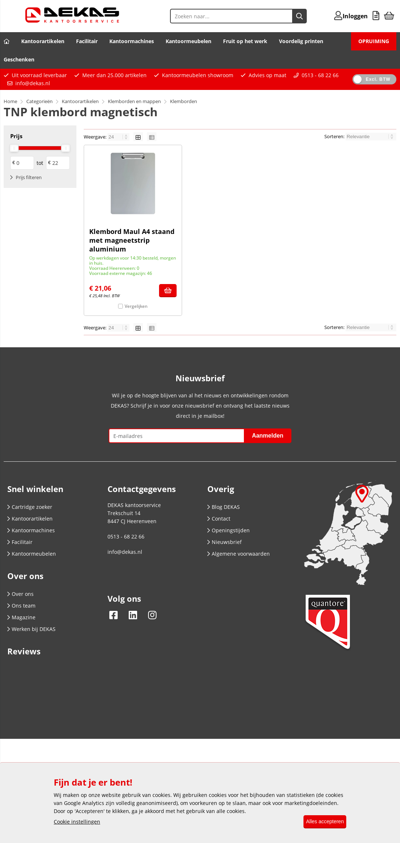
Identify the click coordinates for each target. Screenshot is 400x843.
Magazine (21, 617)
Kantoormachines (131, 41)
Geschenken (19, 59)
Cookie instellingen (77, 822)
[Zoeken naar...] (280, 16)
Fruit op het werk (245, 41)
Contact (218, 518)
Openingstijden (228, 530)
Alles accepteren (321, 822)
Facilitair (87, 41)
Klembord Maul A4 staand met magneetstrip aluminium (131, 240)
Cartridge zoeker (29, 506)
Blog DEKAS (223, 506)
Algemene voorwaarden (238, 553)
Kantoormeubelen (188, 41)
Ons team (21, 605)
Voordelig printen (301, 41)
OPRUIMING (373, 41)
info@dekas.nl (32, 83)
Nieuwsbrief (224, 541)
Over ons (20, 593)
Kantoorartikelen (42, 41)
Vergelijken (136, 306)
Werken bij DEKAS (31, 628)
